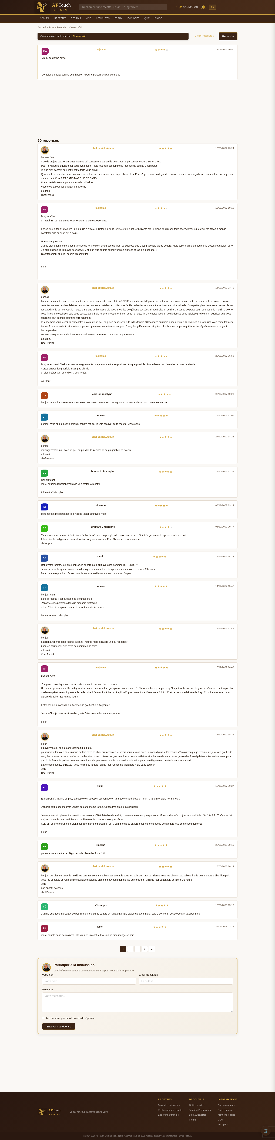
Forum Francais (57, 27)
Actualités (103, 18)
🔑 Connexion (188, 7)
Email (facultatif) (148, 974)
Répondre (228, 36)
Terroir (76, 18)
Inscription (223, 1124)
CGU (220, 1119)
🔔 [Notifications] (203, 7)
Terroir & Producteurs (200, 1110)
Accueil (45, 18)
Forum (119, 18)
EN (212, 7)
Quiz (147, 18)
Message (47, 989)
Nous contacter (225, 1110)
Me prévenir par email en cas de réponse (68, 1018)
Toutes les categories (169, 1105)
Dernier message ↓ (204, 35)
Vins (88, 18)
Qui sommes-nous (227, 1105)
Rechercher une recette (170, 1110)
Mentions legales (226, 1114)
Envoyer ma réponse (58, 1026)
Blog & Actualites (197, 1114)
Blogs (158, 18)
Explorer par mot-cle (168, 1114)
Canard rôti (79, 36)
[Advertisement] (137, 108)
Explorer (133, 18)
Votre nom (48, 974)
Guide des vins (196, 1105)
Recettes (60, 18)
